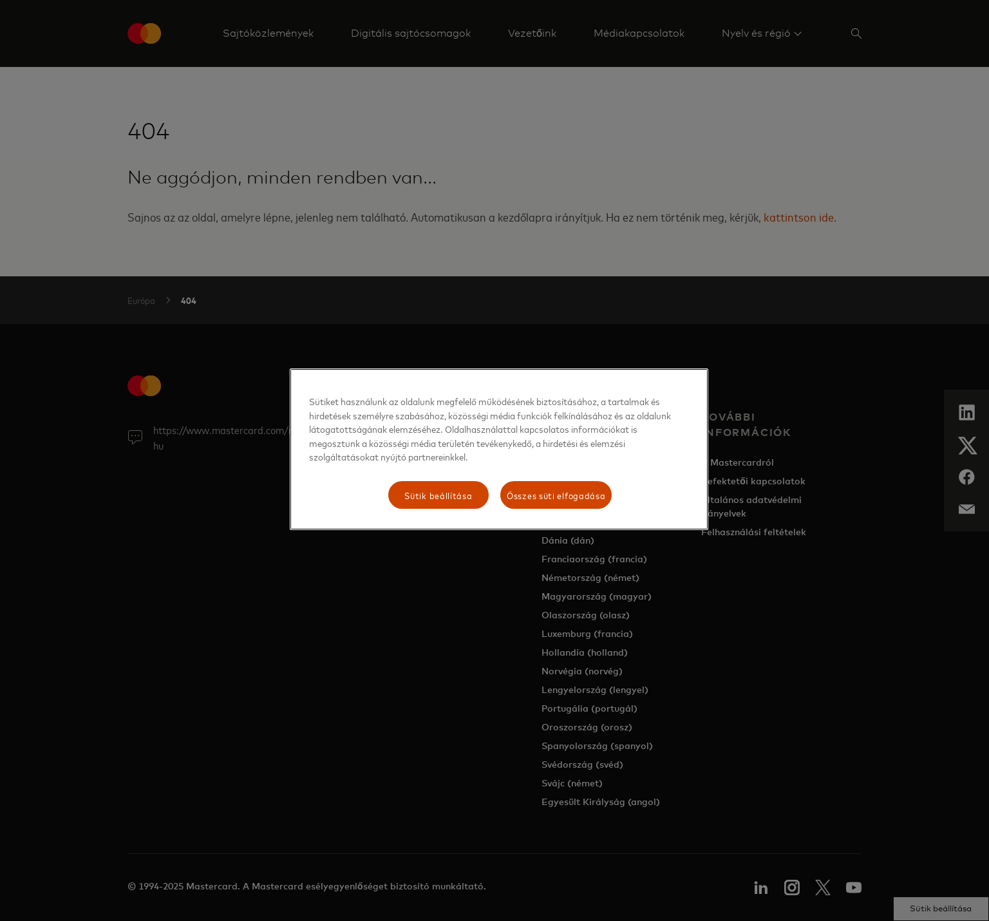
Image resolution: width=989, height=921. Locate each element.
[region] (499, 449)
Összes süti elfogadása (556, 495)
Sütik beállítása (438, 495)
